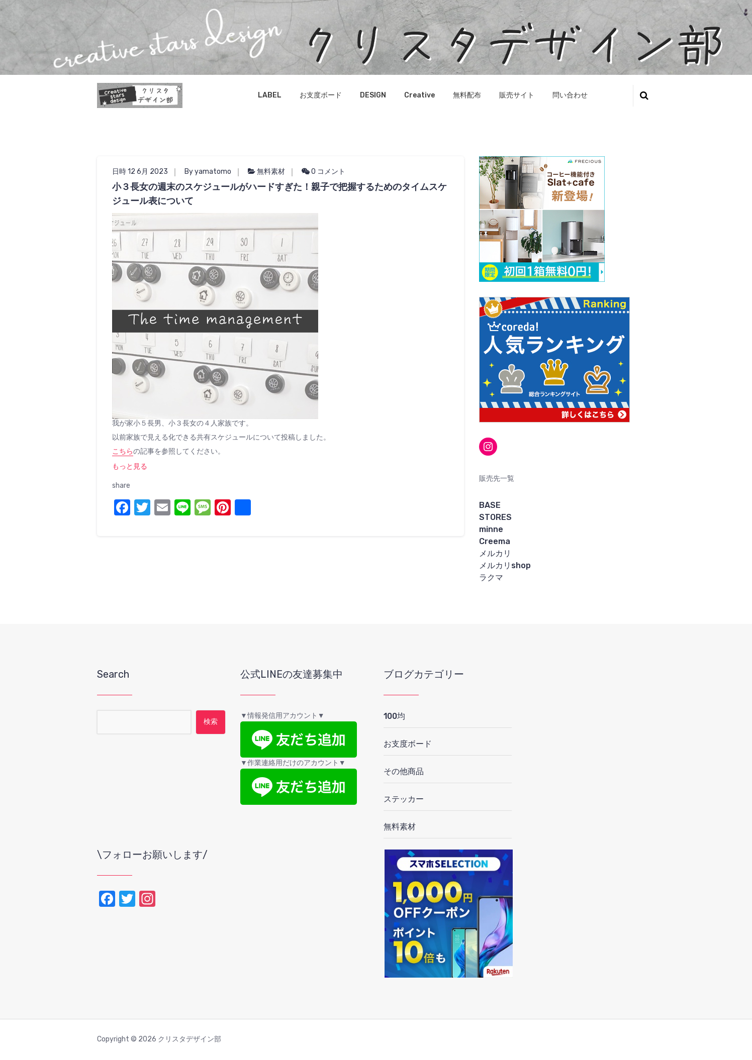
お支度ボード (321, 95)
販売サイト (516, 95)
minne (491, 529)
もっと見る (129, 466)
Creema (494, 541)
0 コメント (323, 171)
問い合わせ (570, 95)
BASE (490, 505)
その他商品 (404, 771)
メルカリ (495, 553)
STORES (495, 517)
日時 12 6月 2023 (140, 171)
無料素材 (271, 171)
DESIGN (373, 95)
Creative (419, 95)
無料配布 (467, 95)
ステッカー (404, 799)
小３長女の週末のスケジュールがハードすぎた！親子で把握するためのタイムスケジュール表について (279, 193)
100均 (394, 716)
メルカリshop (505, 565)
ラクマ (491, 577)
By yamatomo (207, 171)
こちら (122, 451)
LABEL (269, 95)
